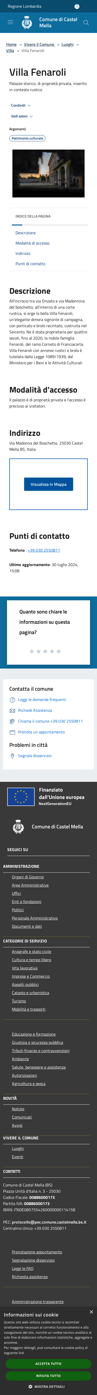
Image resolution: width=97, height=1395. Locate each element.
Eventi (17, 1157)
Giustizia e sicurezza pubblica (37, 1042)
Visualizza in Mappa (48, 484)
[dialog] (48, 1351)
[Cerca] (86, 23)
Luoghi (67, 44)
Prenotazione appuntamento (37, 1252)
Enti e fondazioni (26, 901)
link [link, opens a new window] (21, 1353)
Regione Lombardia (24, 6)
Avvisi (17, 1125)
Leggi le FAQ (23, 1268)
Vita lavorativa (25, 968)
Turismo (19, 1001)
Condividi (21, 105)
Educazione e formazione (34, 1034)
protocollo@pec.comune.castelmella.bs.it (49, 1222)
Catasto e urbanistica (30, 993)
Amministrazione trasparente (38, 1301)
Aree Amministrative (30, 885)
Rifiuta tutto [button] (48, 1376)
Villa (10, 50)
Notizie (18, 1109)
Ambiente (20, 1059)
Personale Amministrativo (35, 918)
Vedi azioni (22, 116)
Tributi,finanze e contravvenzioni (41, 1050)
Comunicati (22, 1117)
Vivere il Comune (39, 44)
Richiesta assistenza (30, 1276)
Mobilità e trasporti (29, 1009)
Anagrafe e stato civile (31, 951)
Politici (18, 910)
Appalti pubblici (25, 984)
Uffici (16, 893)
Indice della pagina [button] (33, 216)
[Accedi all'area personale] (77, 7)
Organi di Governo (28, 877)
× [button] (91, 1312)
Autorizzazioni (24, 1075)
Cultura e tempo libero (31, 960)
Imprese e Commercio (31, 976)
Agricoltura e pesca (29, 1083)
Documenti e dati (27, 926)
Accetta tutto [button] (48, 1364)
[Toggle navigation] (10, 22)
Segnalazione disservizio (33, 1260)
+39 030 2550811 (44, 550)
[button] (48, 1386)
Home (11, 44)
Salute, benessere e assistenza (39, 1067)
